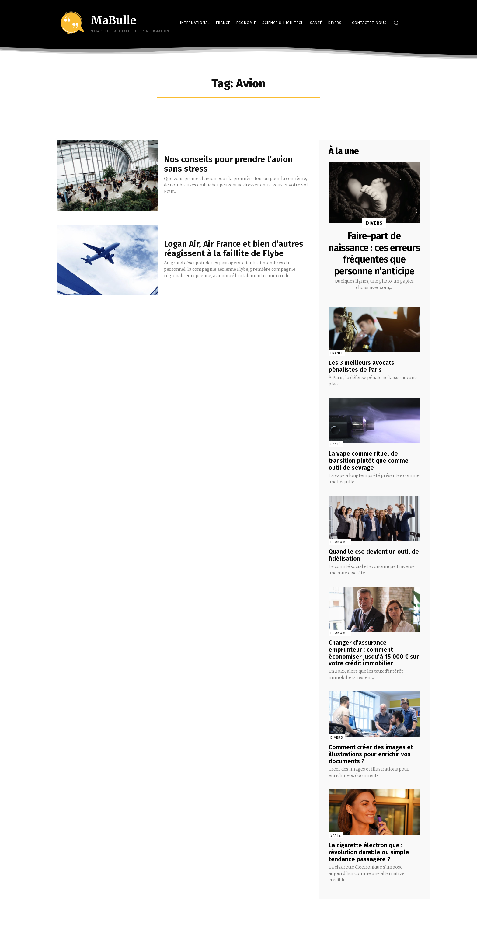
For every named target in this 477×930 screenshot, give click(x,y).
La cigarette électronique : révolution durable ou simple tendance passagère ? (369, 859)
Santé (335, 455)
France (336, 365)
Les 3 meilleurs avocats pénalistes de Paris (361, 378)
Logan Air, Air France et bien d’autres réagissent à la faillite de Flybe (234, 248)
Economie (339, 552)
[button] (396, 22)
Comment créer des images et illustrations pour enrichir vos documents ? (371, 762)
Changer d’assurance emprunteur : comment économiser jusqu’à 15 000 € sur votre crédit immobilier (374, 662)
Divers (374, 223)
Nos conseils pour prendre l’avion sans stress (228, 164)
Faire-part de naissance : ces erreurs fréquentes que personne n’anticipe (374, 259)
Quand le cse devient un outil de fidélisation (374, 565)
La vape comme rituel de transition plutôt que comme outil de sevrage (369, 471)
